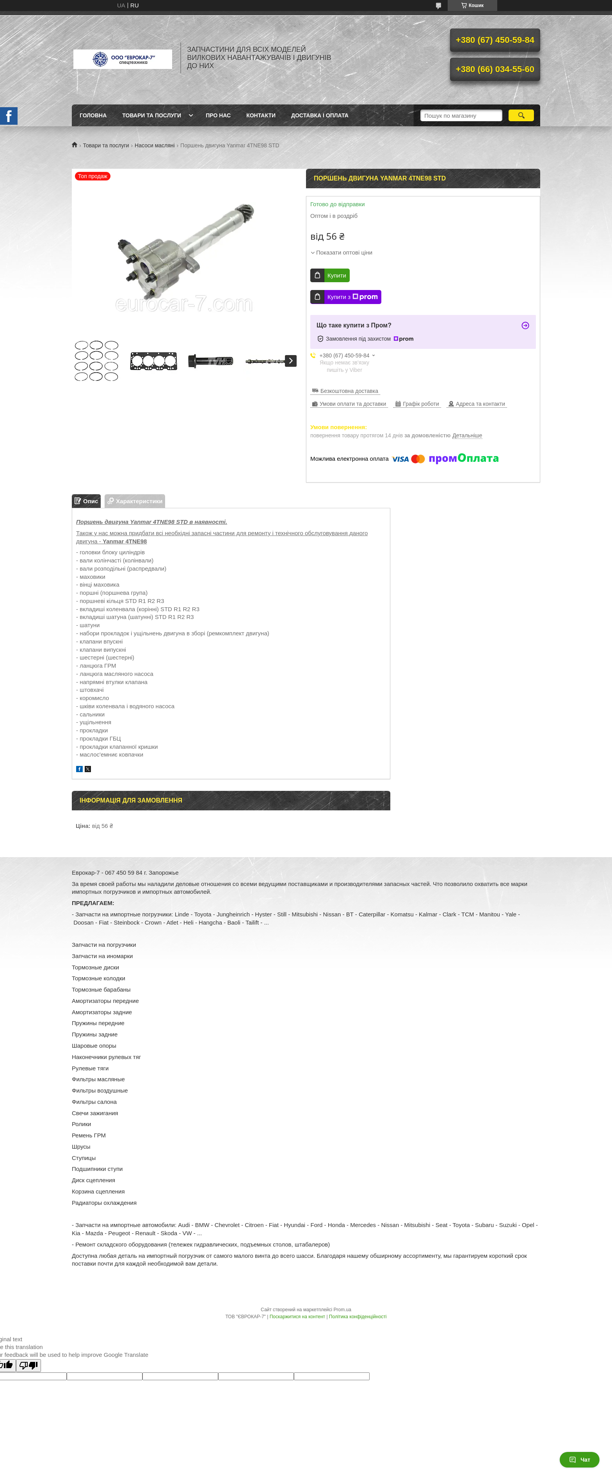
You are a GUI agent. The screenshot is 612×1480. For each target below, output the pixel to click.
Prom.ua (342, 1309)
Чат (579, 1459)
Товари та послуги (151, 115)
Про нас (218, 115)
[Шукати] (521, 115)
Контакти (261, 115)
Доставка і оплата (320, 115)
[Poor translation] (28, 1365)
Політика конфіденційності (358, 1316)
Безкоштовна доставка (349, 391)
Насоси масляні (155, 145)
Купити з (352, 297)
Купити (336, 275)
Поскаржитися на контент (297, 1316)
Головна (93, 115)
